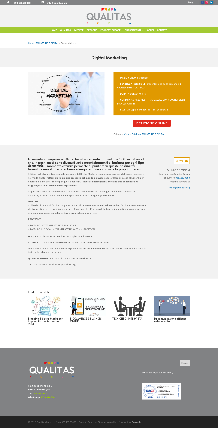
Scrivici (180, 161)
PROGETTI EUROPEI (110, 30)
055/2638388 (182, 177)
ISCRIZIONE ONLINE (152, 123)
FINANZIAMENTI (132, 30)
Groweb (136, 422)
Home (31, 43)
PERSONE (92, 30)
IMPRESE (79, 30)
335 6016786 (47, 397)
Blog (190, 2)
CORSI (150, 30)
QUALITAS (65, 30)
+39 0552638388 (21, 2)
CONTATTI (162, 30)
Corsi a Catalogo (132, 134)
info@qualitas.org (57, 2)
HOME (54, 30)
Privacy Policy (149, 372)
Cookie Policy (166, 372)
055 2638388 (40, 393)
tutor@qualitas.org (179, 187)
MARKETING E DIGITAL (47, 43)
